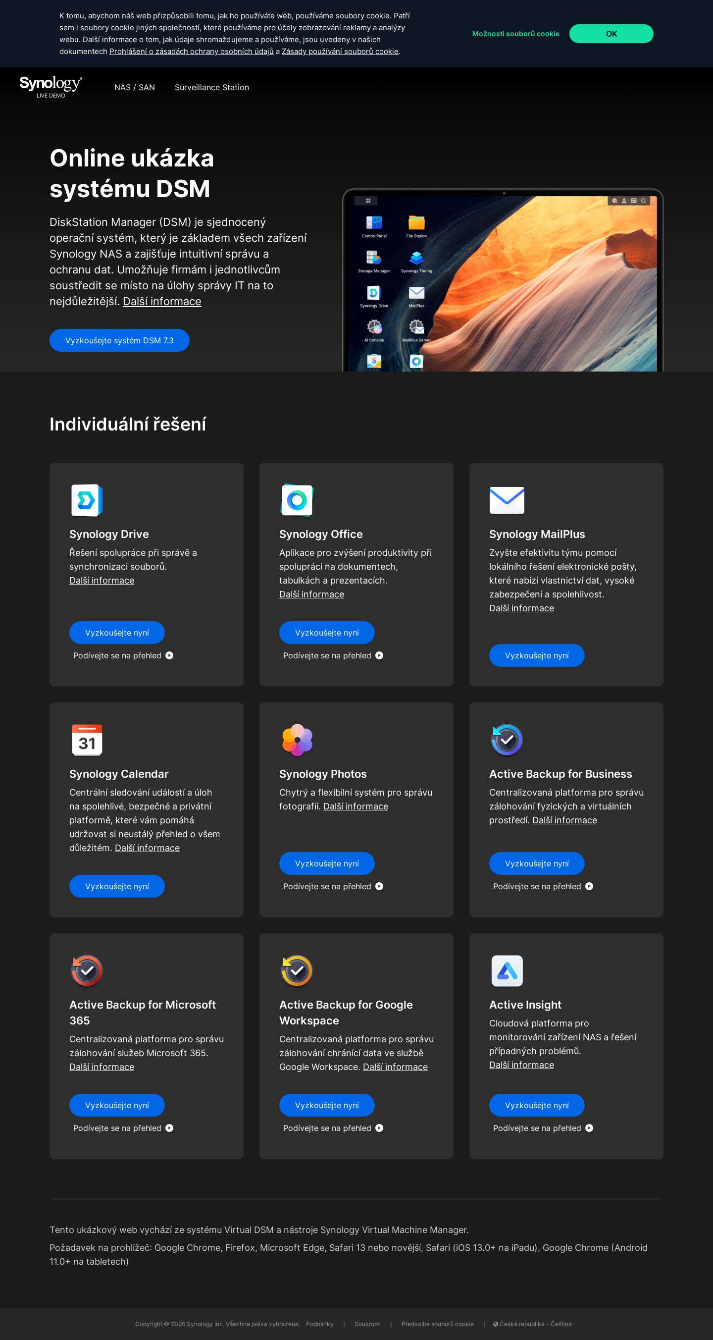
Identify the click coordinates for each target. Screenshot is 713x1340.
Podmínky (320, 1324)
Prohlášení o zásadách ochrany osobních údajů (191, 51)
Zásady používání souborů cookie (340, 51)
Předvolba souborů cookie (438, 1324)
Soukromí (368, 1324)
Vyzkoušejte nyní (537, 1105)
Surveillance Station (212, 87)
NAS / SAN (134, 87)
